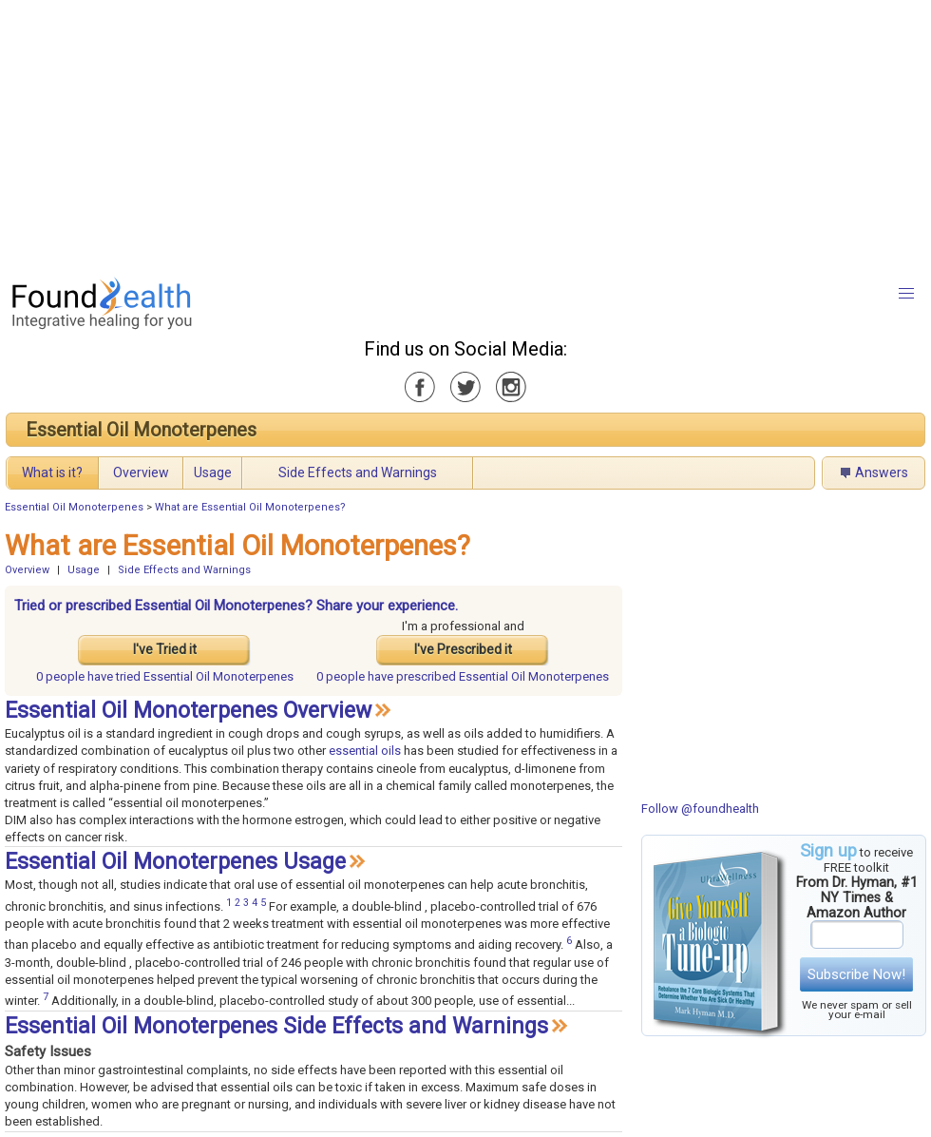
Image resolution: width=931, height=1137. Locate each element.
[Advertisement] (424, 133)
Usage (213, 472)
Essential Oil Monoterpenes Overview (188, 710)
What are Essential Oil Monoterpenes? (250, 507)
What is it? (52, 472)
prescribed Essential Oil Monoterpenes (462, 676)
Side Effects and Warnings (357, 472)
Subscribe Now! (856, 974)
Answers (881, 472)
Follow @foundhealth (700, 808)
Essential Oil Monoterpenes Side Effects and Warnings (276, 1026)
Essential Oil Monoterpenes (141, 429)
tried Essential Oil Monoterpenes (165, 676)
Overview (141, 472)
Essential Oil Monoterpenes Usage (175, 862)
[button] (906, 293)
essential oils (365, 750)
